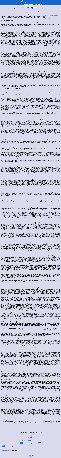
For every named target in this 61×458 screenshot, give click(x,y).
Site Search (34, 4)
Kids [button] (41, 0)
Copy (32, 455)
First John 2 (51, 15)
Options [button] (36, 2)
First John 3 (54, 15)
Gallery (42, 4)
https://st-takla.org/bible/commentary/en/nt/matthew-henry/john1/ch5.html (30, 454)
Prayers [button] (38, 0)
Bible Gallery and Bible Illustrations (6, 450)
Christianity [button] (27, 0)
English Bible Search (4, 446)
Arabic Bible (38, 4)
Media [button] (29, 2)
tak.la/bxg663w (30, 456)
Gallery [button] (26, 2)
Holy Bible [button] (31, 0)
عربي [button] (32, 2)
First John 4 (57, 15)
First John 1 (48, 15)
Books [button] (35, 0)
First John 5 (48, 18)
